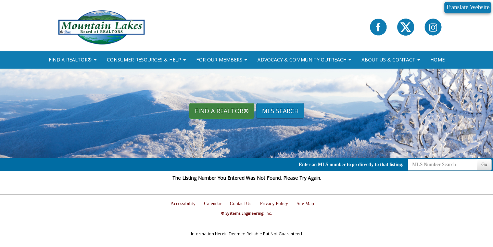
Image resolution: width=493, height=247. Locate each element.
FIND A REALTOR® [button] (73, 59)
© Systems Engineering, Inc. (246, 213)
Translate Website (468, 7)
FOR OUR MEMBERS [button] (221, 59)
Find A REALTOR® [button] (222, 111)
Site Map (305, 203)
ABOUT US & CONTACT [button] (391, 59)
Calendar (213, 203)
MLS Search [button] (280, 111)
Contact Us (241, 203)
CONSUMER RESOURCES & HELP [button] (146, 59)
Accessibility (182, 203)
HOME (437, 59)
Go (484, 164)
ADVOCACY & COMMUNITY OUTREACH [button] (304, 59)
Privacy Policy (274, 203)
